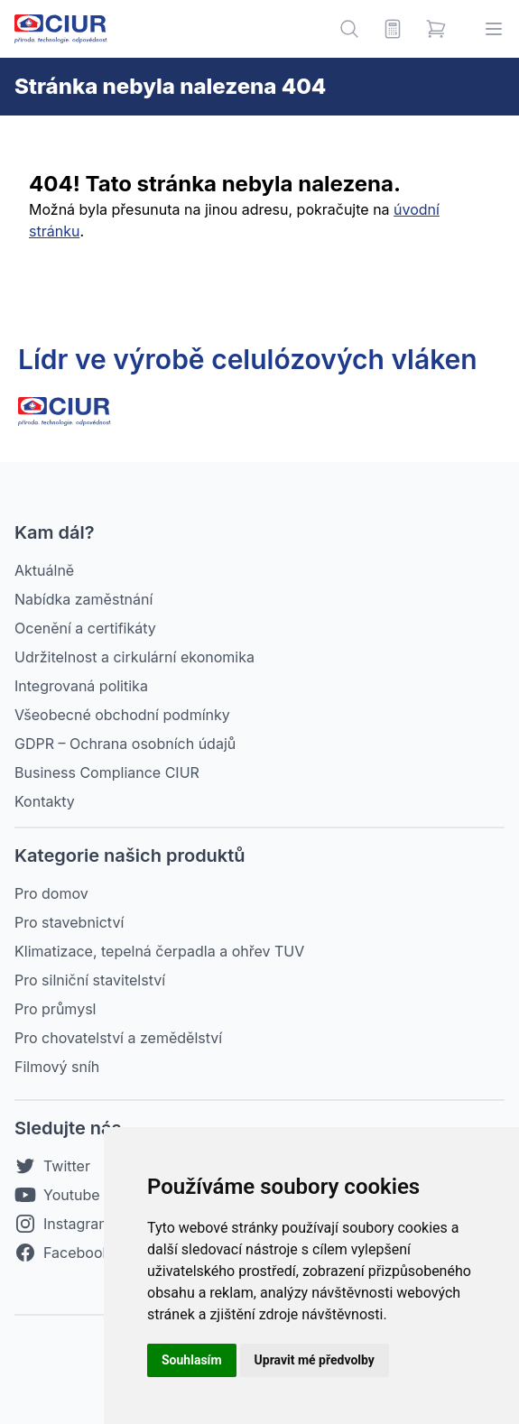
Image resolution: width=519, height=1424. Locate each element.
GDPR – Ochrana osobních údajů (125, 744)
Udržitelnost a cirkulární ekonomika (134, 657)
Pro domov (51, 893)
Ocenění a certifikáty (85, 628)
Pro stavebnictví (69, 922)
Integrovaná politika (81, 686)
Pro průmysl (55, 1009)
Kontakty (44, 801)
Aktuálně (44, 570)
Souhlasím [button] (192, 1360)
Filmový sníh (56, 1067)
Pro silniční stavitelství (89, 980)
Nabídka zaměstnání (83, 599)
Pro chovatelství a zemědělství (118, 1038)
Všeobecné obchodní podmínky (122, 715)
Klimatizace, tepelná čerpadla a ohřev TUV (159, 951)
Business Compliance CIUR (106, 772)
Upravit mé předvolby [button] (315, 1360)
